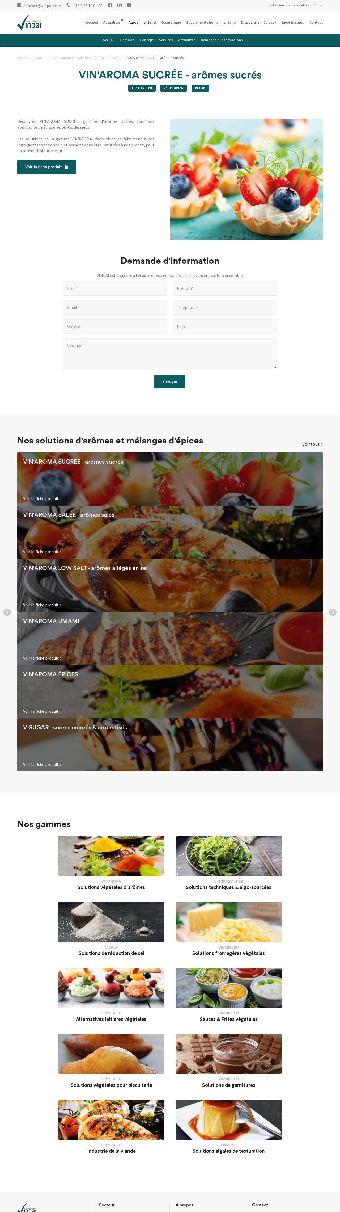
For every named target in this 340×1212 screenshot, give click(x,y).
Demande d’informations (222, 39)
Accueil (92, 22)
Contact (316, 22)
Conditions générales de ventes (75, 1203)
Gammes (127, 39)
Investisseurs (293, 22)
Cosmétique (171, 22)
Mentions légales (30, 1203)
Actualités (112, 22)
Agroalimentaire (142, 22)
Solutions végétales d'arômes (101, 57)
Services (166, 39)
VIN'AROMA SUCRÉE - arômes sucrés (156, 57)
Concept (147, 39)
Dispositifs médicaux (259, 22)
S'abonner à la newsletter (288, 5)
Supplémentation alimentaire (211, 22)
